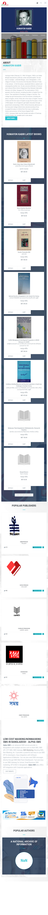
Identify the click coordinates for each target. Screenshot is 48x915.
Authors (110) (37, 677)
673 (5, 547)
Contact (43, 35)
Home (15, 35)
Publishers (35, 35)
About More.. (11, 118)
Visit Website (9, 771)
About (21, 35)
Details (10, 180)
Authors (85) (37, 634)
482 (5, 590)
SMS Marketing (28, 750)
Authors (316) (37, 547)
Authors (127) (37, 590)
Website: (5, 57)
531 (5, 677)
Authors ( (40, 720)
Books (27, 35)
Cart (24, 180)
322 (5, 634)
